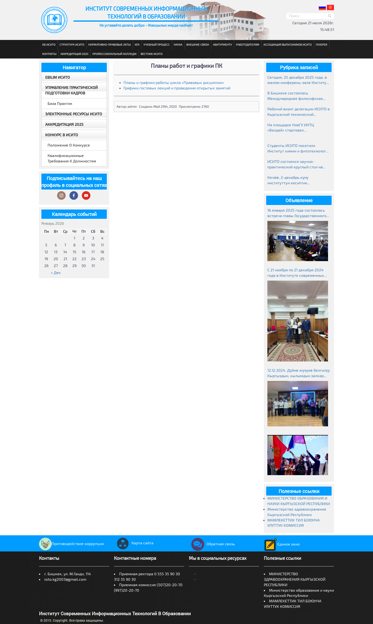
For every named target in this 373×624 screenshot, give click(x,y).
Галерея (321, 44)
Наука (178, 44)
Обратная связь (212, 543)
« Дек (56, 272)
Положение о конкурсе (69, 145)
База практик (60, 103)
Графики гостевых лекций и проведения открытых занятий (176, 88)
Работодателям (247, 44)
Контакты (49, 53)
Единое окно (282, 544)
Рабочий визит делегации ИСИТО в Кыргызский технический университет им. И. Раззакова (298, 112)
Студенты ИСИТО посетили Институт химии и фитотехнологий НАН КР (298, 148)
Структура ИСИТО (71, 44)
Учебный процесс (156, 44)
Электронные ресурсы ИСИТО (73, 114)
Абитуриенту (222, 44)
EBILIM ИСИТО (57, 77)
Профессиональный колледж (114, 53)
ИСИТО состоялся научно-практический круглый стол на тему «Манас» (295, 164)
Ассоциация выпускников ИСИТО (287, 44)
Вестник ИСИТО (151, 53)
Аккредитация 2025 (74, 53)
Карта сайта (133, 543)
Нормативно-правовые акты (109, 44)
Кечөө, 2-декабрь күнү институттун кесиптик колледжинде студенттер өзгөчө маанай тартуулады (297, 180)
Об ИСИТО (48, 44)
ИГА (137, 44)
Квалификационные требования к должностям (72, 158)
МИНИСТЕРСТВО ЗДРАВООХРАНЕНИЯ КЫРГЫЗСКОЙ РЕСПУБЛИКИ (294, 579)
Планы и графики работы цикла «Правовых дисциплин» (173, 82)
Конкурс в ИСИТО (61, 134)
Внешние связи (197, 44)
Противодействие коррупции (71, 543)
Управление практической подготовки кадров (71, 90)
